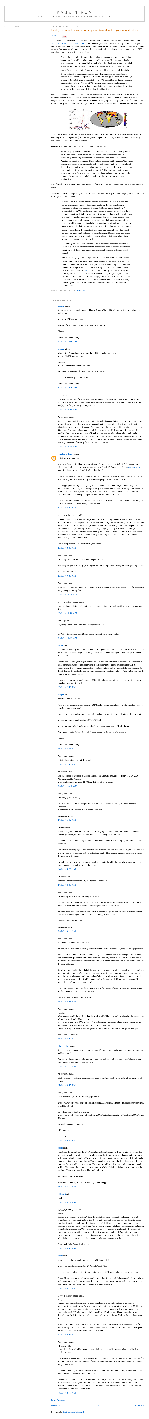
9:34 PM (81, 290)
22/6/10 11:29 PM (67, 446)
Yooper (61, 306)
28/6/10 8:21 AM (67, 1202)
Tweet (53, 35)
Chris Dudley (63, 1046)
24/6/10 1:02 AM (67, 820)
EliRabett (62, 1194)
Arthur (60, 645)
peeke (60, 1148)
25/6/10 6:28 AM (67, 1001)
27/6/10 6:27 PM (67, 1140)
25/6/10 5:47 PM (67, 1038)
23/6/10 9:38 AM (67, 576)
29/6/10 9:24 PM (67, 1334)
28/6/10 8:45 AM (67, 1248)
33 (86, 270)
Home (98, 1405)
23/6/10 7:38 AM (67, 508)
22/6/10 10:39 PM (67, 388)
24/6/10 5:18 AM (67, 931)
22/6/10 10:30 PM (67, 341)
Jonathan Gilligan (65, 454)
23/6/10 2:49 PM (67, 687)
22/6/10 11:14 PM (67, 409)
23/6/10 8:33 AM (67, 548)
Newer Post (56, 1405)
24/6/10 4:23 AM (67, 869)
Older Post (139, 1405)
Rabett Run (74, 12)
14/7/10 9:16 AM (67, 1393)
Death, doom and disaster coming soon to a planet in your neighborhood (95, 30)
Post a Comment (58, 1400)
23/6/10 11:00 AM (67, 594)
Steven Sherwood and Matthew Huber (67, 43)
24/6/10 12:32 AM (67, 786)
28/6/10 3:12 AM (67, 1186)
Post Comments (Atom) (73, 1412)
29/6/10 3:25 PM (67, 1288)
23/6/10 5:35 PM (67, 748)
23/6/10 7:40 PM (67, 764)
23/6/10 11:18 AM (67, 613)
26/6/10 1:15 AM (67, 1066)
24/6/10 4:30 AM (67, 885)
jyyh (60, 395)
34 (106, 273)
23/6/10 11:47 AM (67, 638)
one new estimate (135, 467)
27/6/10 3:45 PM (67, 1085)
